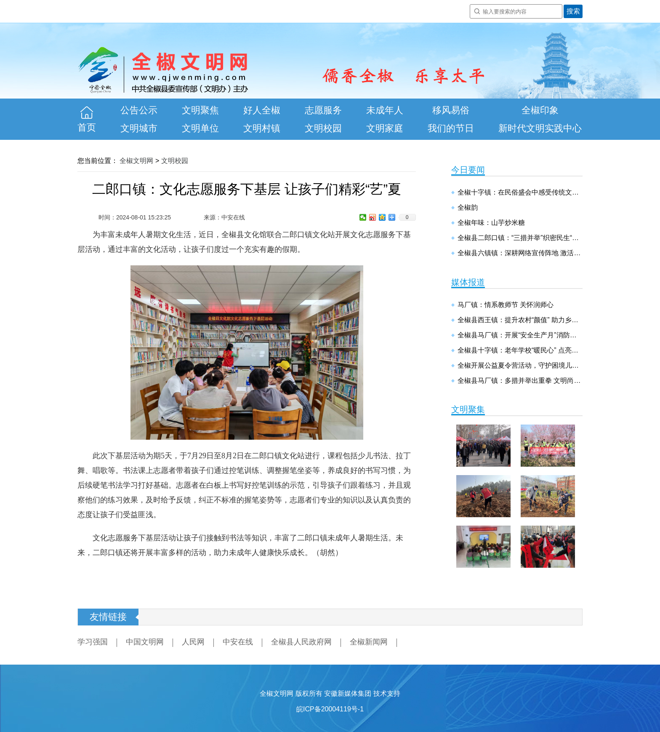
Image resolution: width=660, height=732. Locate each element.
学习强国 (92, 642)
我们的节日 (451, 128)
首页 (86, 127)
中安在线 (238, 642)
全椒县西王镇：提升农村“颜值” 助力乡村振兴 (520, 319)
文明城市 (138, 128)
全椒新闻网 (369, 642)
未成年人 (384, 110)
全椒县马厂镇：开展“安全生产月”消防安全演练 (520, 335)
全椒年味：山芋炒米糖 (491, 222)
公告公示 (138, 110)
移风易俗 (450, 110)
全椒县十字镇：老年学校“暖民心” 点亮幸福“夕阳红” (520, 350)
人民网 (193, 642)
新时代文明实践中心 (540, 128)
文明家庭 (384, 128)
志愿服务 (323, 110)
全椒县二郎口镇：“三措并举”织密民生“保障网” (520, 237)
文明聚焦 (200, 110)
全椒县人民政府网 (301, 642)
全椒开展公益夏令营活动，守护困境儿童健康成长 (520, 365)
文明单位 (200, 128)
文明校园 (323, 128)
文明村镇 (261, 128)
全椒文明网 (136, 160)
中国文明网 (145, 642)
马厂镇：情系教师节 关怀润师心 (506, 304)
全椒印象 (540, 110)
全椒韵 (468, 207)
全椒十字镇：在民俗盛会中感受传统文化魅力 (520, 192)
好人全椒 (261, 110)
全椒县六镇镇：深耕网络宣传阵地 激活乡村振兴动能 (520, 252)
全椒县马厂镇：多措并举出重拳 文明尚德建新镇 (520, 380)
